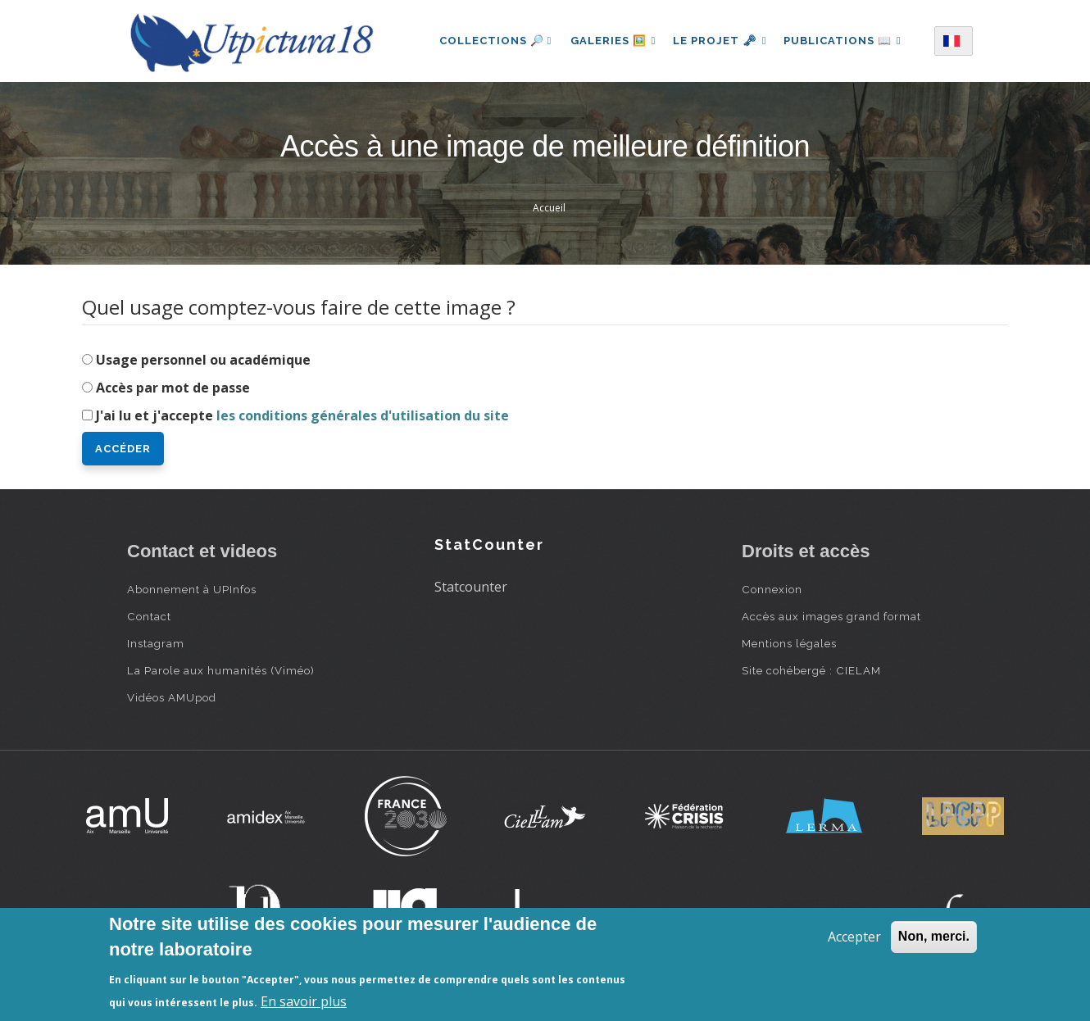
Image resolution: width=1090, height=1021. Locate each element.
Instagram (155, 643)
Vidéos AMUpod (171, 697)
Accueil (549, 208)
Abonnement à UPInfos (192, 589)
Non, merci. (934, 936)
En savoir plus (304, 1001)
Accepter (854, 937)
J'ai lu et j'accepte (302, 415)
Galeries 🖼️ (610, 40)
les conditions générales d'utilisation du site (362, 415)
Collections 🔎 (490, 40)
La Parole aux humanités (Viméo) (221, 670)
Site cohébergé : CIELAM (811, 670)
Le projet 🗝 (720, 40)
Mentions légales (789, 643)
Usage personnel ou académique (203, 360)
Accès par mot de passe (173, 388)
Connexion (772, 589)
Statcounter (470, 587)
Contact (149, 616)
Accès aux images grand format (831, 616)
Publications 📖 (846, 40)
